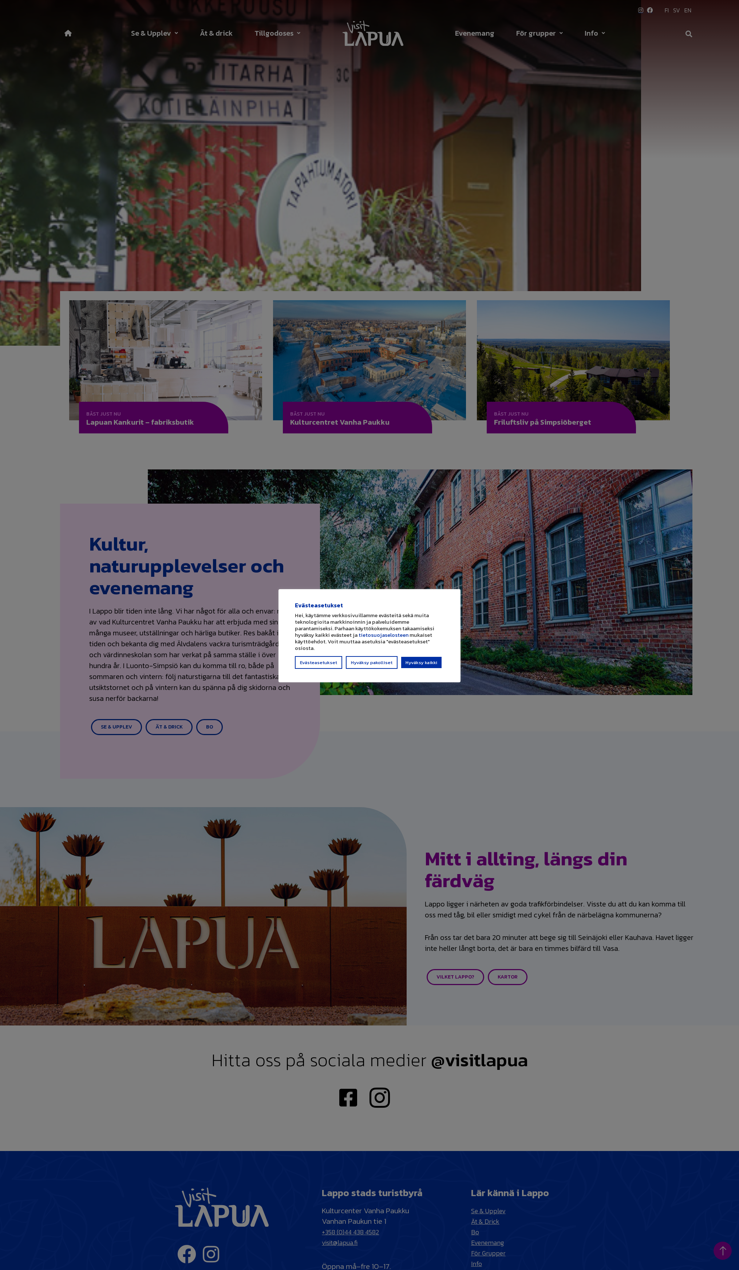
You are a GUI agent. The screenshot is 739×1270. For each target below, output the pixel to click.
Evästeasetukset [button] (318, 665)
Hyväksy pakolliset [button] (371, 665)
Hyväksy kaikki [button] (421, 665)
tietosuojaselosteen (383, 638)
